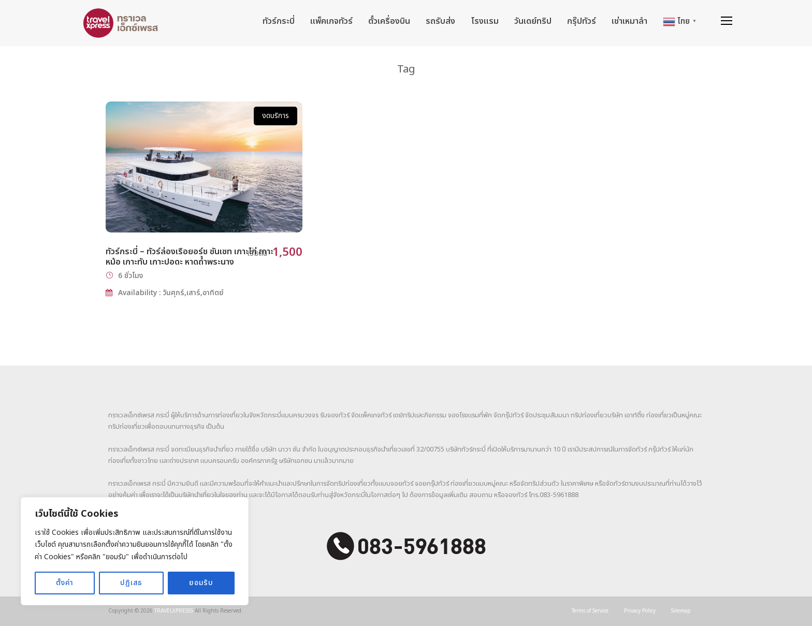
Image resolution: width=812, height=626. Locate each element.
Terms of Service (590, 611)
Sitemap (681, 611)
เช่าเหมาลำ (629, 21)
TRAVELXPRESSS (173, 611)
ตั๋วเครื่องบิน (389, 21)
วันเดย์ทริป (533, 21)
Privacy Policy (640, 611)
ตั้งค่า (65, 582)
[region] (135, 551)
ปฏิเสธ (131, 582)
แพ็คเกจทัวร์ (331, 21)
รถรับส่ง (440, 21)
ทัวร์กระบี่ (279, 21)
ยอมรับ (201, 582)
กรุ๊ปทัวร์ (581, 21)
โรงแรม (485, 21)
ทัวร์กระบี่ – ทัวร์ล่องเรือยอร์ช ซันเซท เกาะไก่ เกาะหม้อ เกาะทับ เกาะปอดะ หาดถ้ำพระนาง (189, 256)
